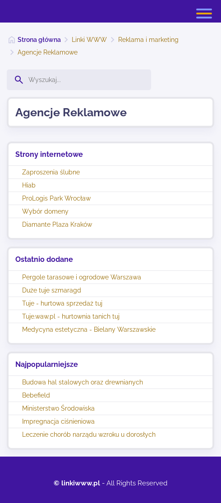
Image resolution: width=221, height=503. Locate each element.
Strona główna (39, 39)
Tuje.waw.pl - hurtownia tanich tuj (71, 316)
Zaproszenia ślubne (51, 172)
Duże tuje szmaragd (51, 290)
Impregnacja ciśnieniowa (58, 421)
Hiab (29, 185)
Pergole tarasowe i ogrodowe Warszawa (81, 277)
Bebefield (36, 395)
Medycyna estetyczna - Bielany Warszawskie (89, 329)
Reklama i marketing (148, 39)
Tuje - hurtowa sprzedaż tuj (62, 303)
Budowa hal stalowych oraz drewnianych (82, 382)
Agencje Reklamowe (48, 52)
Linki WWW (89, 39)
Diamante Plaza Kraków (57, 224)
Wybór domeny (45, 211)
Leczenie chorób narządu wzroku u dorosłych (89, 434)
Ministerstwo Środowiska (58, 408)
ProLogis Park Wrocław (56, 198)
